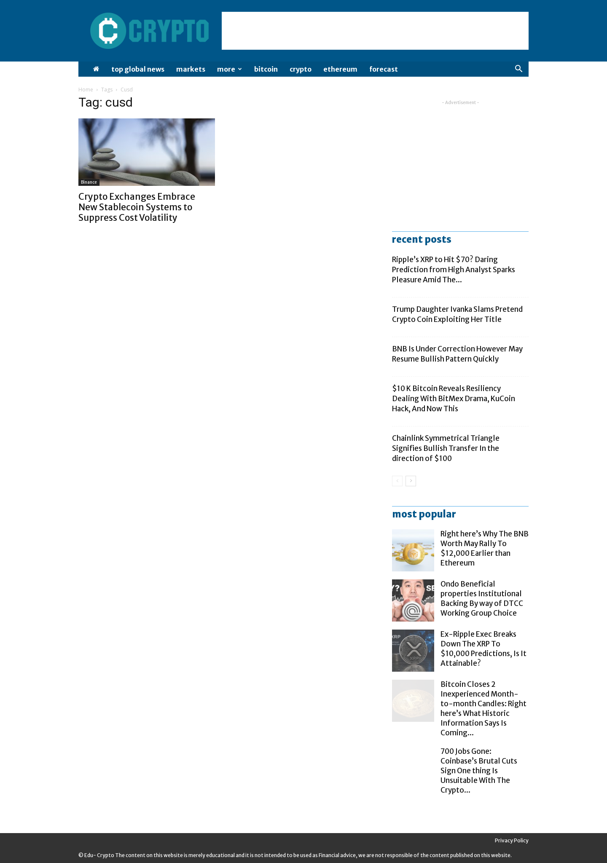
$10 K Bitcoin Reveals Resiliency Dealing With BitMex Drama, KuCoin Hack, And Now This (453, 398)
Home (85, 89)
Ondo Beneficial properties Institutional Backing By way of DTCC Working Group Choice (481, 598)
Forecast (383, 69)
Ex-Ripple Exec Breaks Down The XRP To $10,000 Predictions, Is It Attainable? (483, 649)
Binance (89, 182)
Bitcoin (266, 69)
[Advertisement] (375, 31)
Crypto (301, 69)
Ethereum (340, 69)
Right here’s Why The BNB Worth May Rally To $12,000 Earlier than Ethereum (484, 548)
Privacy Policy (512, 840)
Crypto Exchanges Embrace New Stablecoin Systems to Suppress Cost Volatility (136, 207)
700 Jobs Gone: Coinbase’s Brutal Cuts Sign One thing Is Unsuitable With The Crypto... (478, 771)
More (229, 69)
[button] (518, 70)
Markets (190, 69)
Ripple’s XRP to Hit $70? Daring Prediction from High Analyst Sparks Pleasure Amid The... (453, 269)
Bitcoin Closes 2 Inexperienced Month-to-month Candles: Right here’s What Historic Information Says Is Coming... (483, 708)
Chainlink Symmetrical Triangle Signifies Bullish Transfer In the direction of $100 (446, 448)
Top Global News (137, 69)
